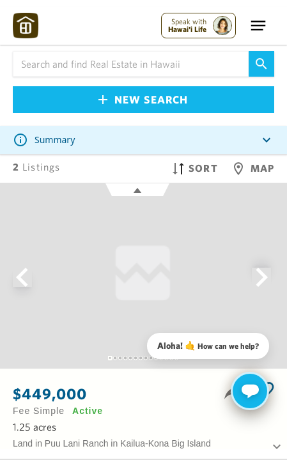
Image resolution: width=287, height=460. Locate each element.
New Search (143, 99)
